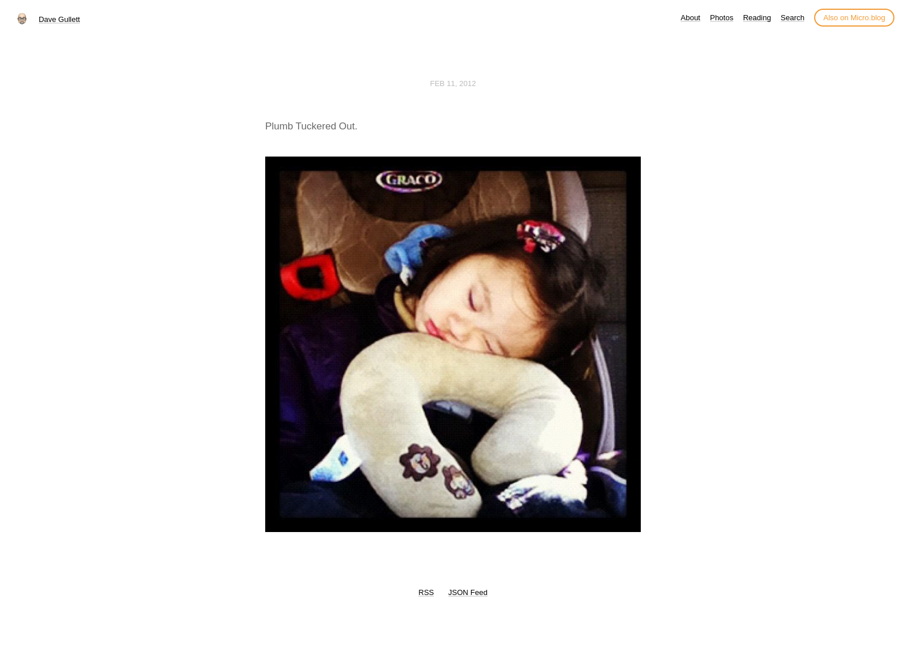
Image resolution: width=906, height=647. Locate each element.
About (690, 17)
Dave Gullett (59, 19)
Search (792, 17)
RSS (426, 592)
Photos (721, 17)
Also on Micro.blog (854, 17)
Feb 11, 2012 (453, 83)
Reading (757, 17)
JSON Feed (468, 592)
